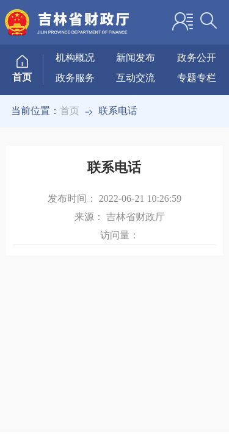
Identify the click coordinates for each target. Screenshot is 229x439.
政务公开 (196, 57)
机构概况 (75, 57)
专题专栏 (196, 78)
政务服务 (75, 78)
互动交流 (135, 78)
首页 (69, 110)
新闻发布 (135, 57)
